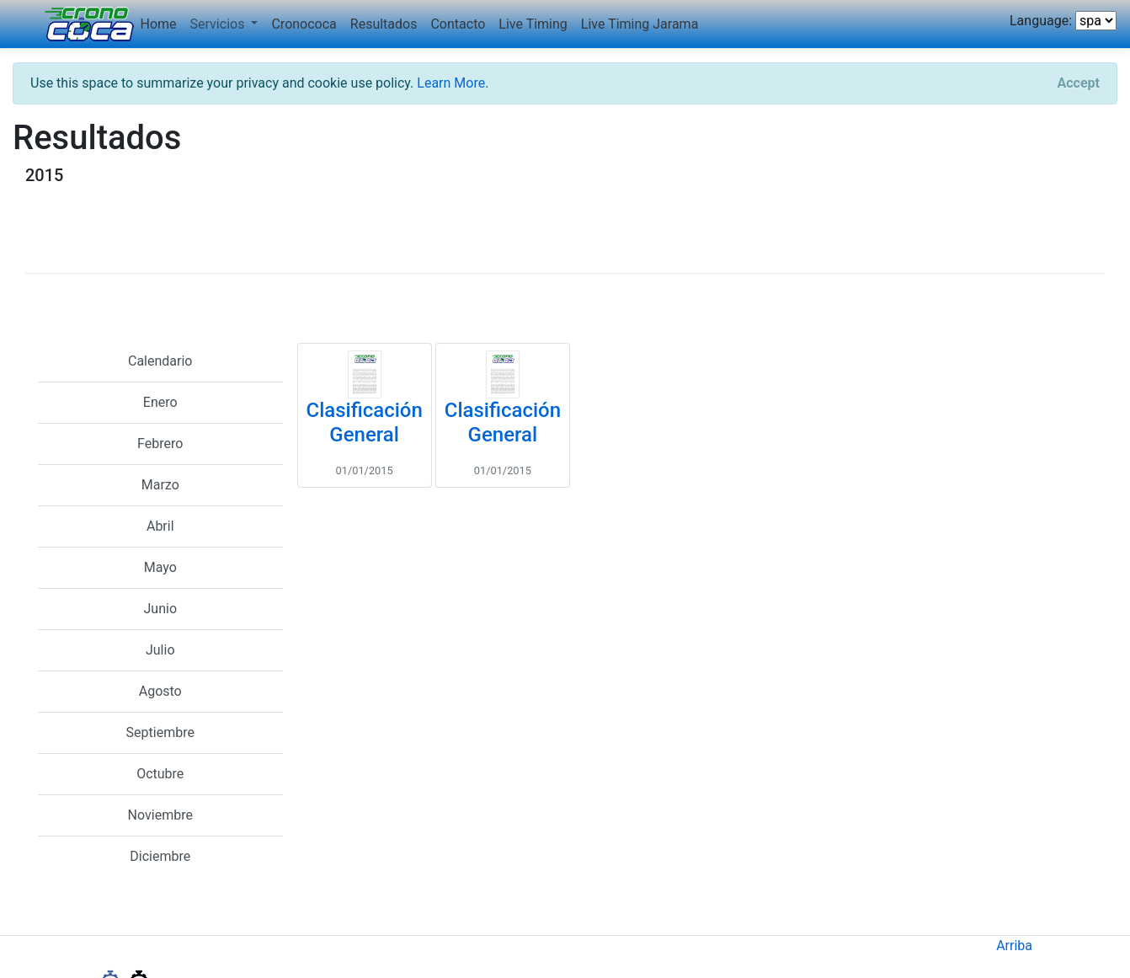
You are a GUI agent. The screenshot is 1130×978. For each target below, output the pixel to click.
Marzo (160, 485)
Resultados (384, 24)
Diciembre (160, 856)
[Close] (1079, 83)
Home (159, 24)
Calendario (160, 361)
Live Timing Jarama (640, 24)
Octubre (160, 774)
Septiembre (160, 732)
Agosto (160, 691)
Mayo (160, 567)
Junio (161, 609)
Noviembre (160, 815)
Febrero (160, 444)
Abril (160, 526)
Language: (1041, 21)
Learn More (451, 83)
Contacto (457, 24)
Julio (160, 650)
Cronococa (303, 24)
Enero (160, 402)
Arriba (1014, 946)
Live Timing (532, 24)
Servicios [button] (219, 24)
